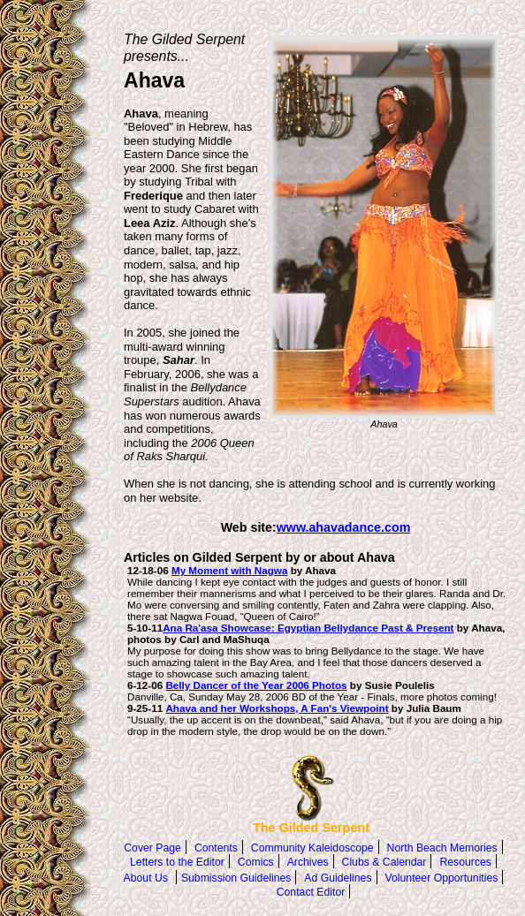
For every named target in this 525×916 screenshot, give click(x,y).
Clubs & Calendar (384, 862)
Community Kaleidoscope (312, 848)
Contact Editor (311, 892)
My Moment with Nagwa (229, 570)
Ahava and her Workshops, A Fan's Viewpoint (276, 708)
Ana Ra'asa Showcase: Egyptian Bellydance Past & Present (308, 627)
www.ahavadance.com (344, 527)
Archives (308, 862)
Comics (256, 862)
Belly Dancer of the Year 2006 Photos (255, 685)
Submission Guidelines (236, 878)
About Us (146, 878)
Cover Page (152, 848)
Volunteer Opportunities (441, 878)
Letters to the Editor (177, 862)
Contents (216, 848)
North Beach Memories (442, 848)
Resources (465, 862)
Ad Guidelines (337, 878)
